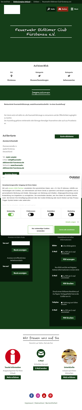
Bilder (54, 246)
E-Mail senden (41, 368)
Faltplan (55, 302)
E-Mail (54, 252)
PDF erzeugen (69, 259)
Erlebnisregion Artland (22, 2)
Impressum (29, 403)
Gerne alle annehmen (67, 230)
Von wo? (6, 243)
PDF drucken (68, 284)
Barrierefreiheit (51, 403)
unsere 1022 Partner (16, 188)
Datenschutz (39, 403)
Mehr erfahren (13, 377)
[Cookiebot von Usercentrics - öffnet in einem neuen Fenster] (71, 177)
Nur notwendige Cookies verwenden (40, 230)
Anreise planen (11, 174)
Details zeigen (71, 222)
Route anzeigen (20, 250)
